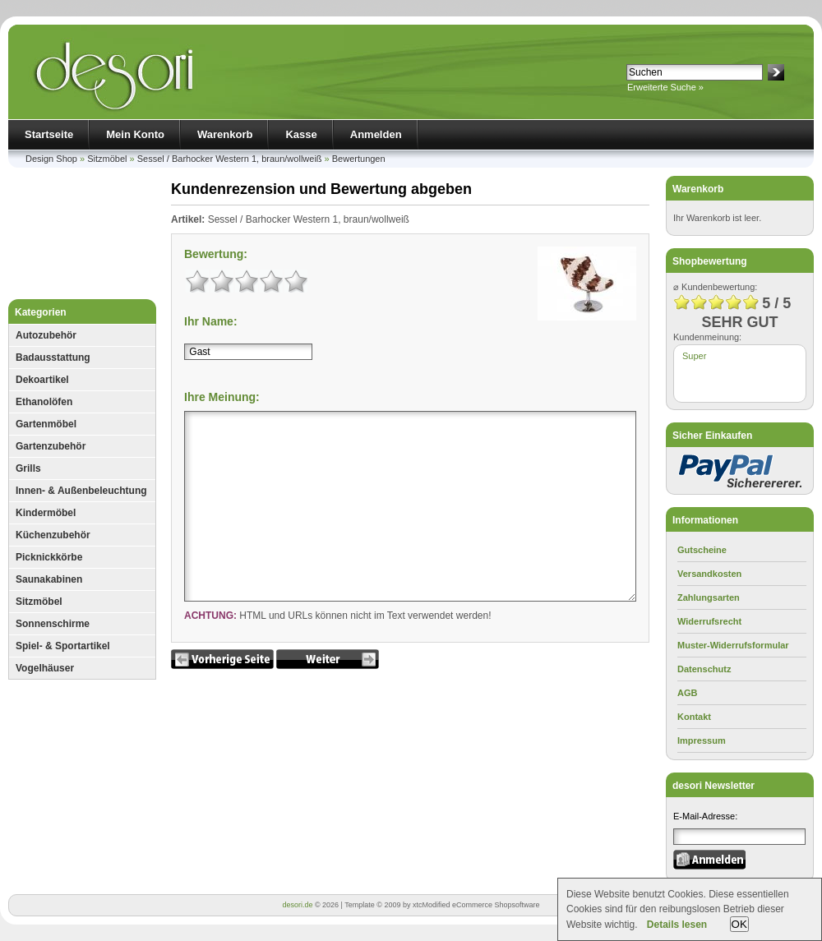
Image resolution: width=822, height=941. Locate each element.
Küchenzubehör (53, 535)
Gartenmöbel (46, 424)
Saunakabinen (49, 579)
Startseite (49, 134)
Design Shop (51, 159)
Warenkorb (224, 134)
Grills (28, 468)
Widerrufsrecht (709, 621)
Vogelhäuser (45, 668)
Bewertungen (359, 159)
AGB (687, 693)
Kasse (300, 134)
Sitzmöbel (107, 159)
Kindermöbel (46, 513)
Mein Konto (135, 134)
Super (694, 356)
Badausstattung (53, 357)
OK (739, 924)
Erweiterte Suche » (665, 87)
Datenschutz (704, 669)
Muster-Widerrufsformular (733, 645)
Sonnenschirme (53, 624)
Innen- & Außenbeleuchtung (81, 490)
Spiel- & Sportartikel (63, 646)
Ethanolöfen (44, 402)
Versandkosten (709, 574)
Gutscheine (702, 550)
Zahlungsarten (708, 597)
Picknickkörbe (49, 557)
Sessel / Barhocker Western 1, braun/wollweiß (229, 159)
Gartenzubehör (50, 446)
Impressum (701, 740)
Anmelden (376, 134)
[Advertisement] (82, 237)
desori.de (297, 905)
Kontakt (694, 717)
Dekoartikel (42, 379)
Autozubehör (46, 335)
